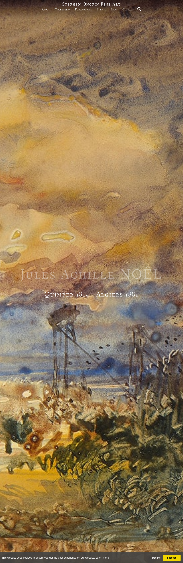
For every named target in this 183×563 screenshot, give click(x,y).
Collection (62, 9)
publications (83, 9)
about (46, 9)
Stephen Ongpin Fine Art (91, 4)
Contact (128, 9)
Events (101, 9)
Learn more (102, 557)
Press (114, 9)
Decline (156, 557)
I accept (171, 557)
